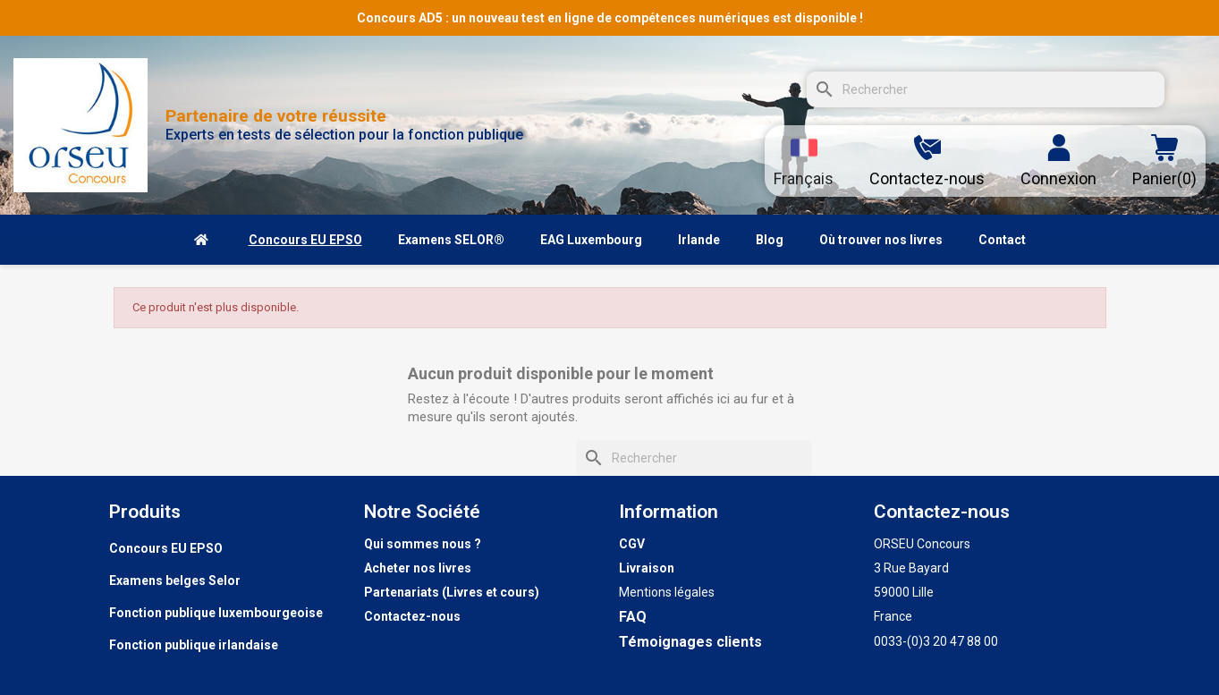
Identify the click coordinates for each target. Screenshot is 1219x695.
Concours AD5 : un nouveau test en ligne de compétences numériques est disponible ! (610, 18)
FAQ (633, 616)
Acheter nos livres (417, 568)
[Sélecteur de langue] (804, 161)
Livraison (646, 568)
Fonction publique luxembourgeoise (216, 613)
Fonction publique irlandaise (193, 645)
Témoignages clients (690, 641)
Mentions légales (667, 592)
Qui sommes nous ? (422, 544)
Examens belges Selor (175, 580)
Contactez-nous (412, 616)
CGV (632, 544)
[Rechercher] (985, 89)
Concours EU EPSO (166, 548)
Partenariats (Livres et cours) (451, 592)
